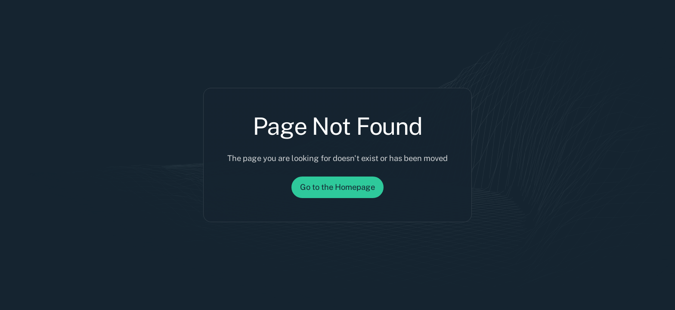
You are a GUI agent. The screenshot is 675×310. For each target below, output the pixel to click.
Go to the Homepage (337, 187)
